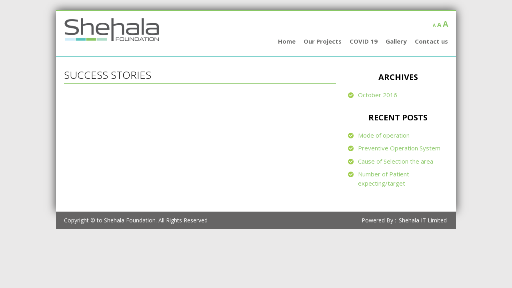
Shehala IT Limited (423, 220)
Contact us (431, 41)
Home (287, 41)
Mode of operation (384, 135)
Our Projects (323, 41)
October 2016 (377, 95)
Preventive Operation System (399, 148)
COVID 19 (364, 41)
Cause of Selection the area (395, 161)
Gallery (396, 41)
